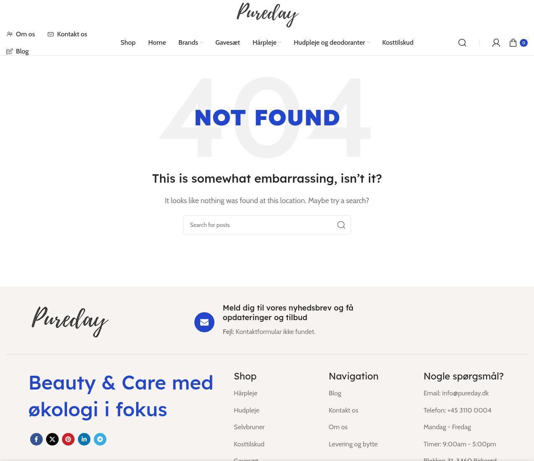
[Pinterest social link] (68, 439)
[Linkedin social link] (84, 439)
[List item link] (275, 393)
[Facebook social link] (36, 439)
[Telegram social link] (100, 439)
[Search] (462, 42)
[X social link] (52, 439)
